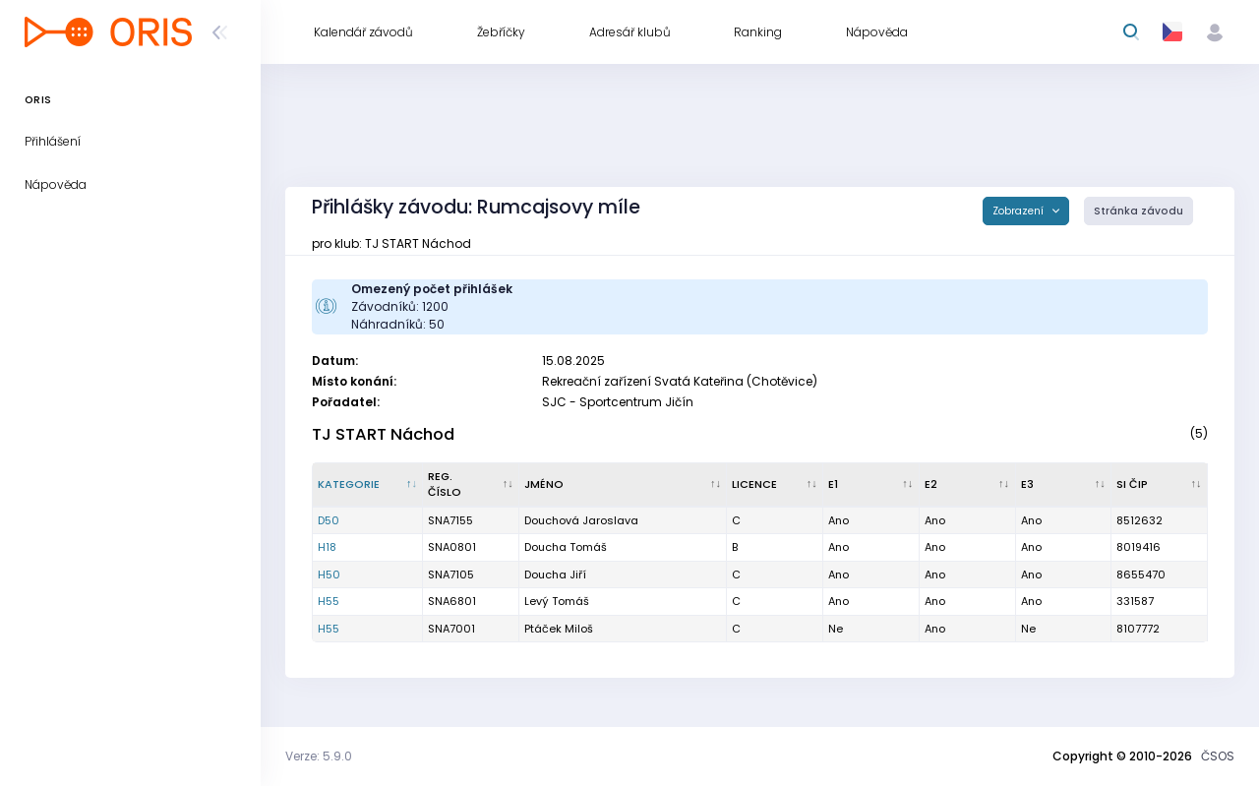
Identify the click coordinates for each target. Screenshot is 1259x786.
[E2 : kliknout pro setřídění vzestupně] (968, 485)
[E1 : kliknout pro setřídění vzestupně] (871, 485)
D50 (328, 520)
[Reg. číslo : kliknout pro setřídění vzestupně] (471, 485)
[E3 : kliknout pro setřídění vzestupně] (1064, 485)
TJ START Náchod (383, 434)
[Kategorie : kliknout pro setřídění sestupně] (368, 485)
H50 (329, 574)
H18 (327, 547)
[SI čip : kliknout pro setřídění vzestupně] (1159, 485)
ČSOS (1217, 756)
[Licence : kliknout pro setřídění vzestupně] (775, 485)
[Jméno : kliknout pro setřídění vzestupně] (623, 485)
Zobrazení (1019, 211)
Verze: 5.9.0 (318, 756)
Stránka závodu (1138, 211)
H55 (328, 601)
